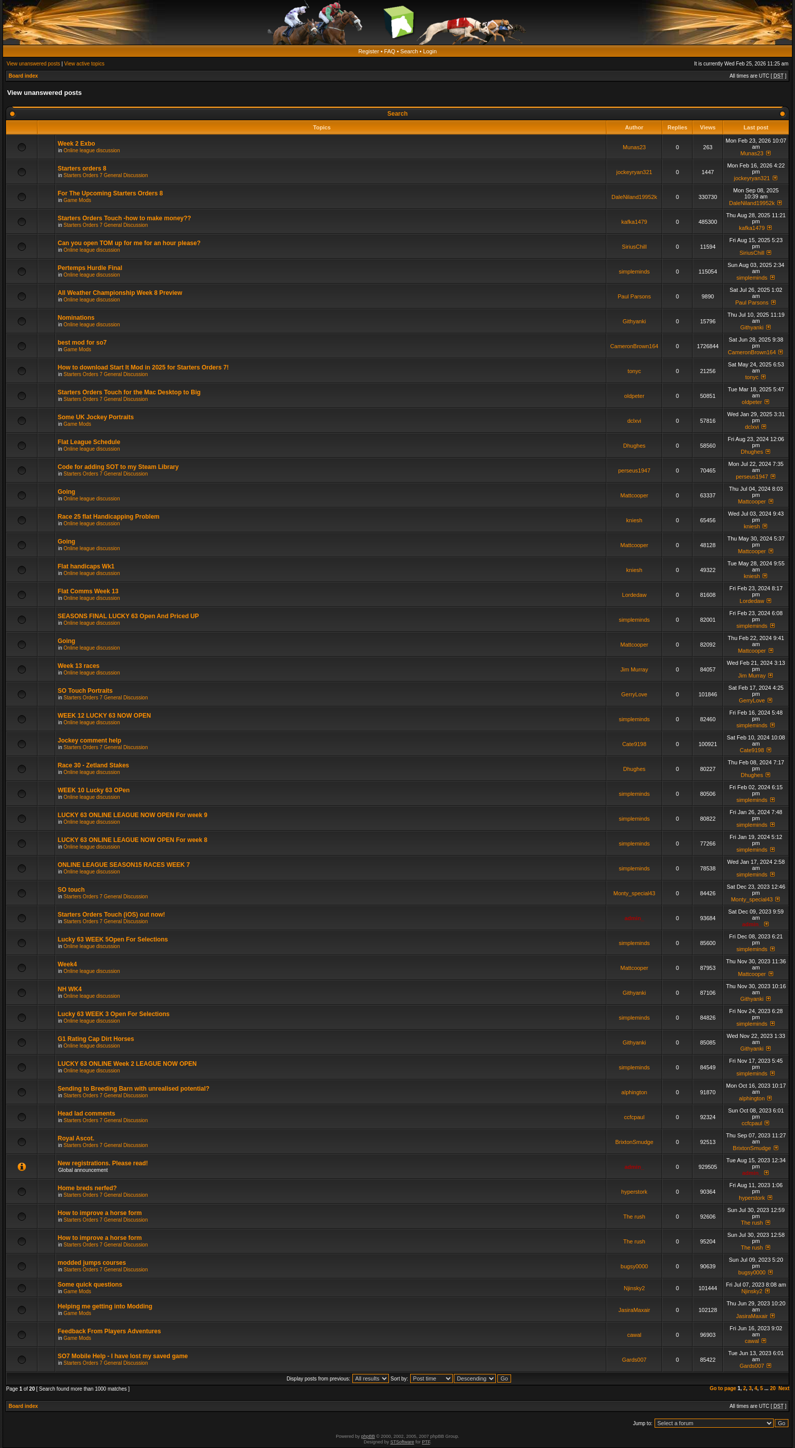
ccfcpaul (634, 1117)
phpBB (368, 1436)
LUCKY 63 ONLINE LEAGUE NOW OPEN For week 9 (132, 815)
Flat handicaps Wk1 (86, 566)
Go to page (723, 1388)
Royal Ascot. (76, 1138)
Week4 (67, 964)
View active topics (84, 63)
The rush (634, 1217)
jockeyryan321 (635, 172)
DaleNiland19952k (634, 197)
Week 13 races (79, 665)
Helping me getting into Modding (105, 1306)
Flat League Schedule (89, 442)
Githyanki (634, 321)
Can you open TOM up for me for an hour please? (129, 243)
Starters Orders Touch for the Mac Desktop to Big (129, 392)
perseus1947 (634, 470)
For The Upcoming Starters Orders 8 (110, 193)
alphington (634, 1092)
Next (783, 1388)
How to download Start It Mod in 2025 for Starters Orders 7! (143, 367)
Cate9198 (634, 744)
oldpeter (634, 396)
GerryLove (634, 694)
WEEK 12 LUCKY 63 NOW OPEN (104, 715)
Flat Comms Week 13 (88, 591)
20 (773, 1388)
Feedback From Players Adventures (109, 1331)
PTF (426, 1441)
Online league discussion (91, 150)
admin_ (634, 918)
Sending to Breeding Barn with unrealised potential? (133, 1088)
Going (67, 491)
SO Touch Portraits (85, 690)
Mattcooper (634, 495)
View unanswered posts (33, 63)
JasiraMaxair (634, 1310)
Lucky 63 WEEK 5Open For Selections (113, 939)
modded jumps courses (92, 1262)
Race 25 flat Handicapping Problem (109, 516)
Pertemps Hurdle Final (90, 268)
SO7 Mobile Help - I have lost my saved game (123, 1356)
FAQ (389, 51)
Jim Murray (634, 669)
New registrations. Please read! (103, 1163)
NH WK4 (70, 989)
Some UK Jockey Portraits (96, 417)
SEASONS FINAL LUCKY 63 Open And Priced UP (128, 616)
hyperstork (634, 1192)
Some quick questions (90, 1284)
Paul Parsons (634, 296)
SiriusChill (634, 247)
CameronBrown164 (634, 346)
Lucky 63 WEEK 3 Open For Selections (114, 1014)
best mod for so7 (82, 342)
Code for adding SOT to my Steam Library (118, 466)
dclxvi (634, 421)
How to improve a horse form (100, 1213)
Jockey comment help (89, 740)
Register (368, 51)
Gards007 (634, 1360)
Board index (23, 76)
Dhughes (634, 446)
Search (409, 51)
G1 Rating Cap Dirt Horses (96, 1038)
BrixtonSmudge (634, 1142)
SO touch (71, 889)
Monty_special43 (634, 893)
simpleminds (634, 271)
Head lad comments (86, 1113)
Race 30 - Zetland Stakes (93, 765)
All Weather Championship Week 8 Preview (120, 292)
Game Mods (77, 200)
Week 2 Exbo (76, 143)
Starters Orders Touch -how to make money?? (124, 218)
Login (430, 51)
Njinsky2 (634, 1288)
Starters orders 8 (82, 168)
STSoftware (402, 1441)
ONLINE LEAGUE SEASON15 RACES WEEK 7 (124, 864)
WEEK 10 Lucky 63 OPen (94, 790)
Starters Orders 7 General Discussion (105, 175)
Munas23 (634, 147)
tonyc (634, 371)
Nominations (76, 317)
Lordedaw (634, 595)
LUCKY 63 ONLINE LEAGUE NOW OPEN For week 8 (132, 840)
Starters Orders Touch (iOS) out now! (111, 914)
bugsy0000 (634, 1266)
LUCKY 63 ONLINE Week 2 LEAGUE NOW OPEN (127, 1063)
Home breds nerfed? (87, 1188)
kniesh (634, 520)
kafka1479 (634, 222)
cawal (634, 1335)
